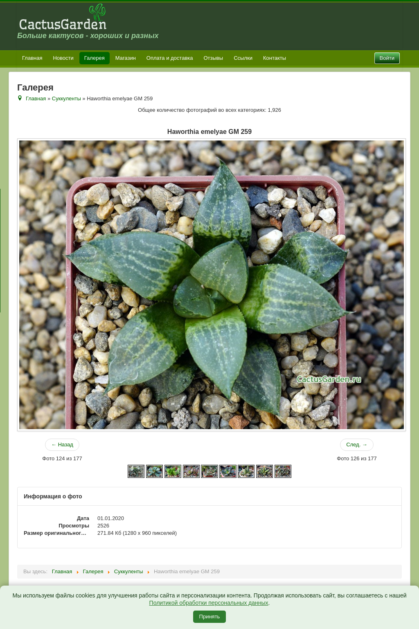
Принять (209, 616)
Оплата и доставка (169, 58)
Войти (387, 58)
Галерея (94, 58)
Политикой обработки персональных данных (208, 603)
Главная (32, 58)
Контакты (274, 58)
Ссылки (243, 58)
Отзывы (213, 58)
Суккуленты (66, 98)
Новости (63, 58)
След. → (356, 444)
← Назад (62, 444)
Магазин (125, 58)
